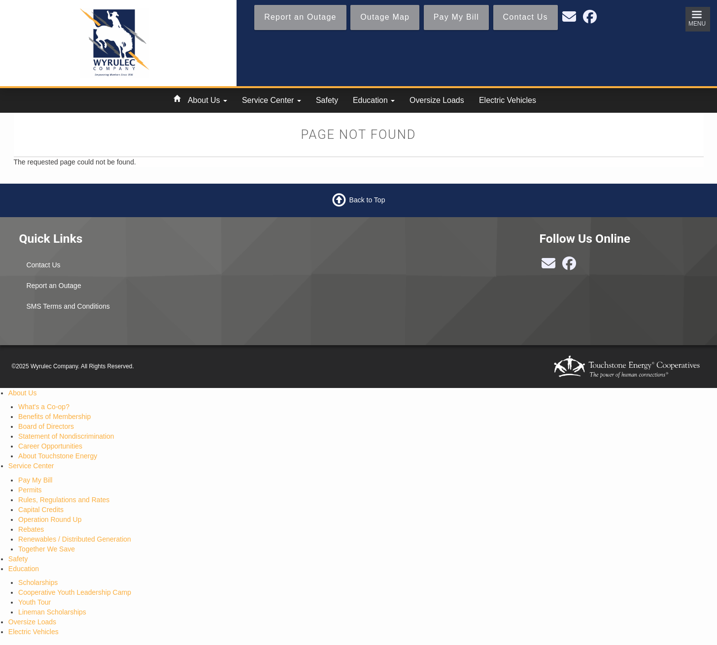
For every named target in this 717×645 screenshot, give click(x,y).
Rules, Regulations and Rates (63, 500)
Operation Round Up (49, 519)
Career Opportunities (50, 446)
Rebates (31, 529)
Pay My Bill (35, 480)
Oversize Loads (437, 100)
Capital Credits (41, 510)
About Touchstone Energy (57, 456)
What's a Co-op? (43, 407)
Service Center (271, 100)
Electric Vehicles (507, 100)
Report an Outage (53, 286)
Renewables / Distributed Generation (74, 539)
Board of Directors (46, 426)
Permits (29, 490)
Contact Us (43, 265)
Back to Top (367, 199)
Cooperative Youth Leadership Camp (74, 592)
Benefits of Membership (54, 416)
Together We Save (46, 549)
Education (374, 100)
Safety (327, 100)
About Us (207, 100)
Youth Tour (34, 602)
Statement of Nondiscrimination (66, 436)
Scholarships (38, 582)
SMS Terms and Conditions (67, 306)
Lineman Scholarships (52, 612)
